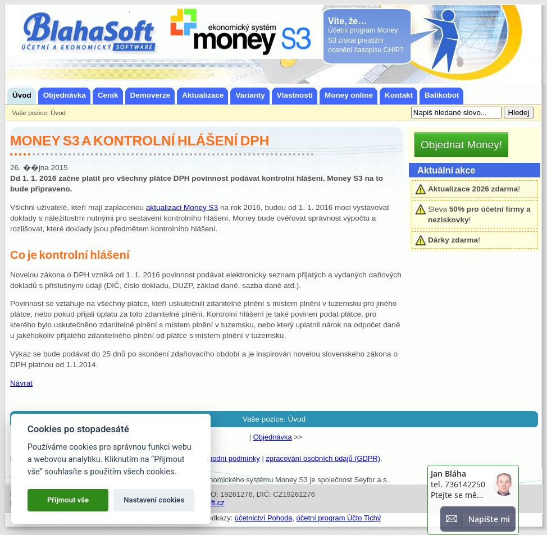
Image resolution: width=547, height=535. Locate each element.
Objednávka (272, 437)
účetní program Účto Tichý (339, 518)
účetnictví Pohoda (264, 518)
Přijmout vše (68, 500)
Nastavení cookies (154, 500)
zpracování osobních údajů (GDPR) (323, 458)
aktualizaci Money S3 (182, 207)
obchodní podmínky (228, 458)
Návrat (21, 383)
